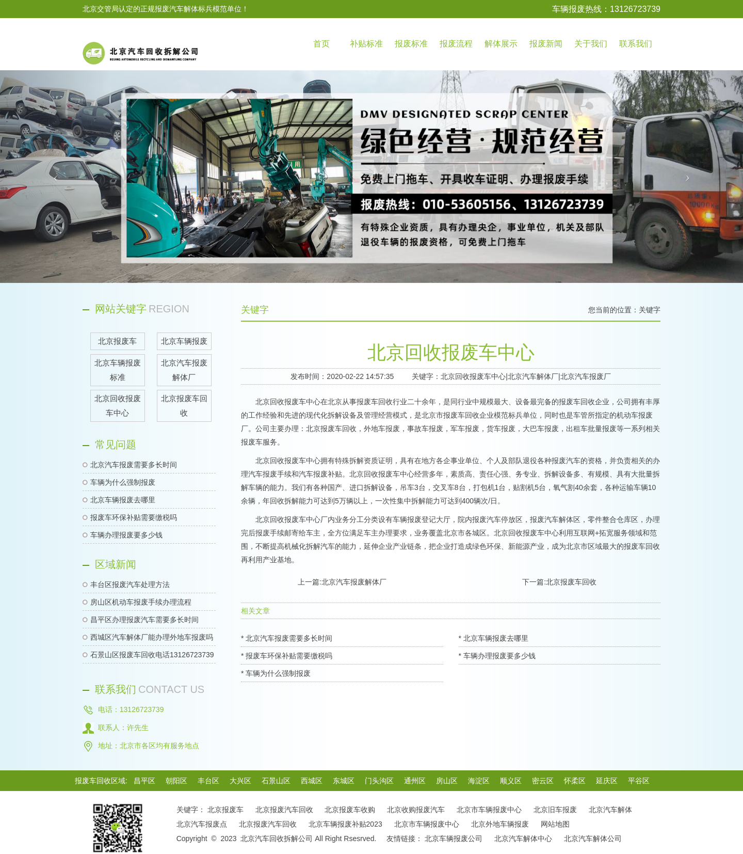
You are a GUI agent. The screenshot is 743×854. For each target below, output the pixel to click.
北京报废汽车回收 (284, 809)
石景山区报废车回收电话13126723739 (152, 655)
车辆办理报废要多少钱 (126, 535)
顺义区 (511, 781)
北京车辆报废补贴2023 (345, 824)
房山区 (447, 781)
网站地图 (555, 824)
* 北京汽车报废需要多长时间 (286, 638)
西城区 (311, 781)
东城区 (343, 781)
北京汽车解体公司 (593, 838)
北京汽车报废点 (201, 824)
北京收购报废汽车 (416, 809)
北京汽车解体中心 (523, 838)
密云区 (543, 781)
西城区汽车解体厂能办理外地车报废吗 (151, 637)
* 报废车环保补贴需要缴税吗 (286, 656)
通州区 (415, 781)
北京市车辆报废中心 (489, 809)
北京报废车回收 (571, 582)
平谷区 (639, 781)
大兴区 (240, 781)
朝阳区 (176, 781)
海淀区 (479, 781)
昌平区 (144, 781)
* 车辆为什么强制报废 (276, 673)
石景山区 (276, 781)
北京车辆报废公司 (453, 838)
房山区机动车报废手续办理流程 (140, 602)
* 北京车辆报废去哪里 (493, 638)
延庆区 (607, 781)
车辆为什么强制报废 (122, 482)
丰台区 (208, 781)
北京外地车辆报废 (500, 824)
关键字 (649, 310)
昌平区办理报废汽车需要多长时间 (144, 619)
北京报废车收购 (350, 809)
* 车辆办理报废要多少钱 (497, 656)
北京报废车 (225, 809)
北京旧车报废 (555, 809)
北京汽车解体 (610, 809)
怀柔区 (575, 781)
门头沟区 (379, 781)
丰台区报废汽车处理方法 (130, 584)
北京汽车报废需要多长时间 (133, 465)
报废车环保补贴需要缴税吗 (133, 517)
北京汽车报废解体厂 (353, 582)
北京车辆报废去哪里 (122, 500)
